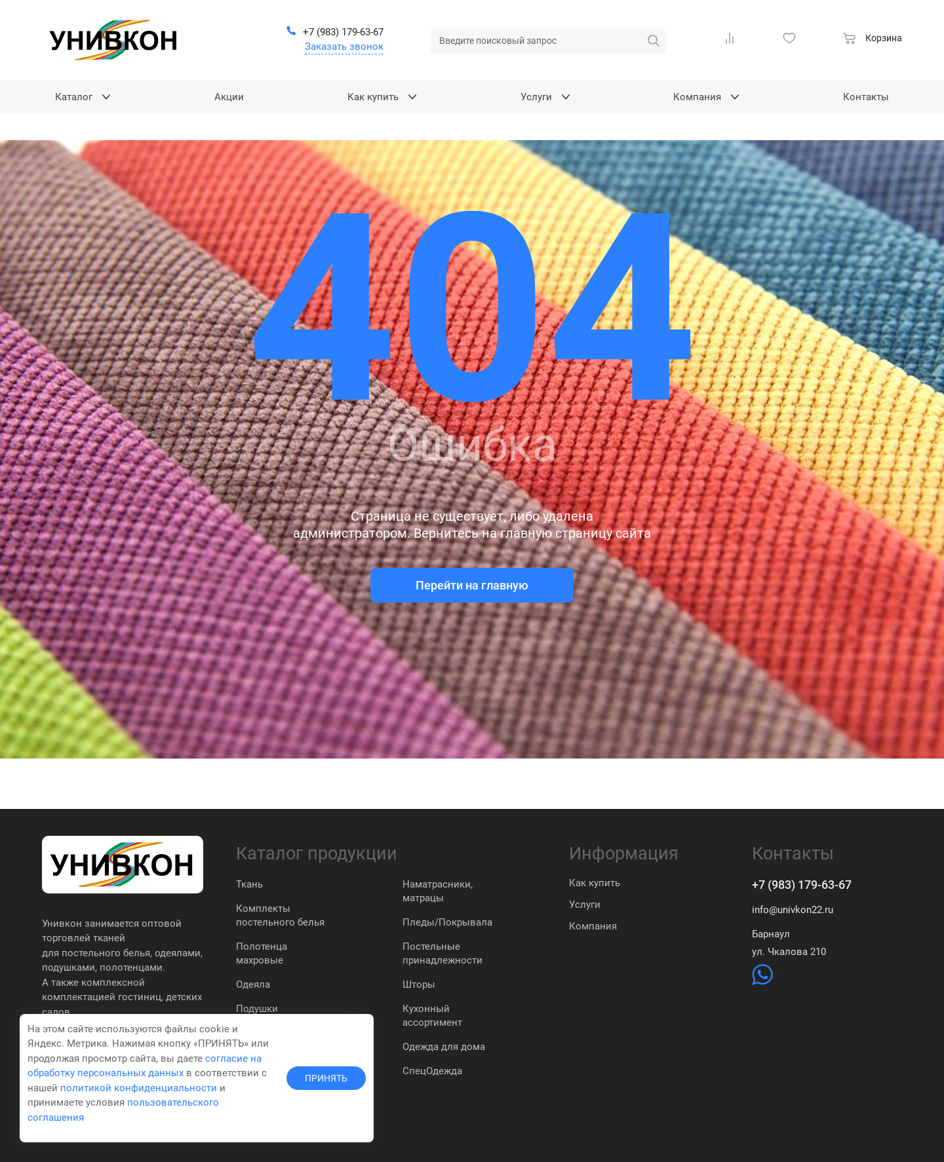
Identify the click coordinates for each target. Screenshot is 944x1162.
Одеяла (253, 984)
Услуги (584, 904)
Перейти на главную (472, 585)
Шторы (419, 984)
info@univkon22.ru (792, 910)
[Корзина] (872, 40)
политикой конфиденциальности (138, 1088)
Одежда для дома (444, 1047)
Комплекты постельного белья (280, 915)
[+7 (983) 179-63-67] (335, 33)
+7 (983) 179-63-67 (802, 884)
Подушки (257, 1009)
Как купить (594, 883)
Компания (593, 926)
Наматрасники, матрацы (438, 891)
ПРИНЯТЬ (326, 1078)
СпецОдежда (432, 1071)
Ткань (249, 884)
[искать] (653, 41)
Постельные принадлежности (442, 953)
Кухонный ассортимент (432, 1015)
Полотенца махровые (261, 953)
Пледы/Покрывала (447, 922)
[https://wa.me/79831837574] (762, 982)
